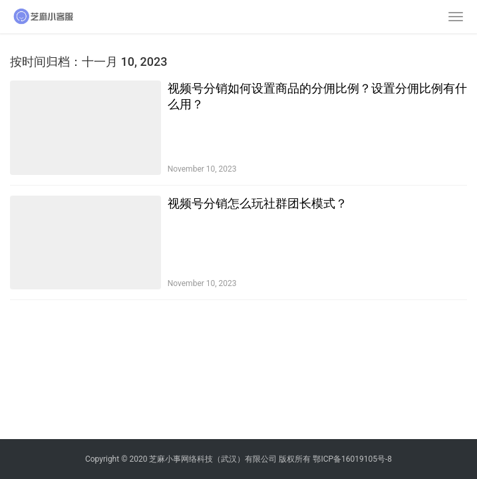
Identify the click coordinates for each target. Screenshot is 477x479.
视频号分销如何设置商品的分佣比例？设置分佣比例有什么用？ (317, 96)
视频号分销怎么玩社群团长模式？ (257, 203)
